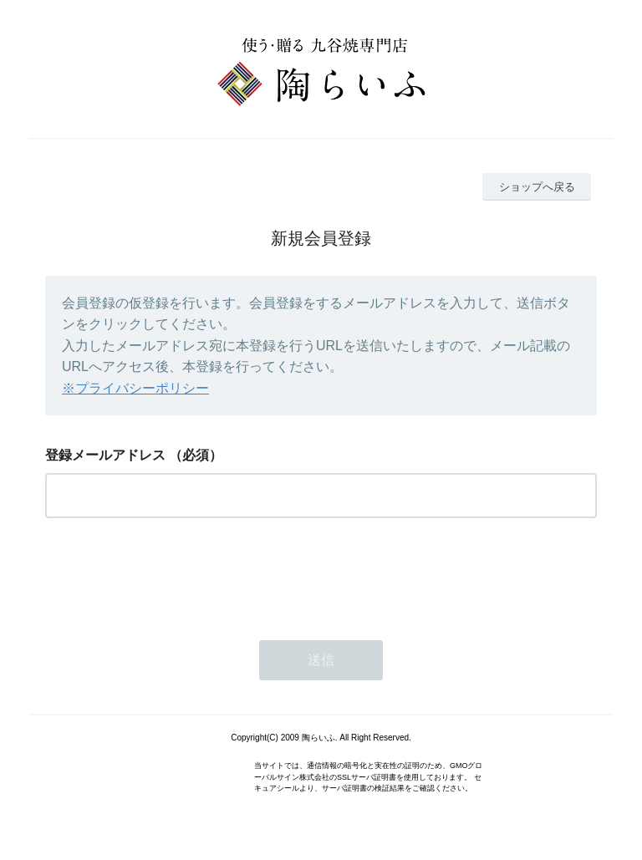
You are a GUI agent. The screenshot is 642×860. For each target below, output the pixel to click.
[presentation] (172, 574)
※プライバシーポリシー (135, 388)
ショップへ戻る (537, 187)
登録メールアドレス (105, 455)
